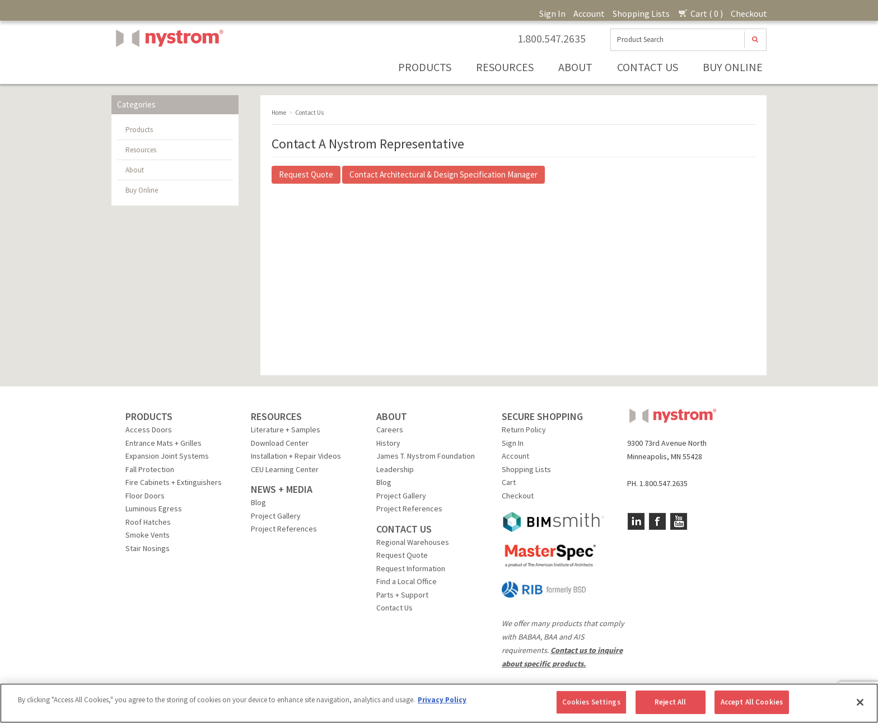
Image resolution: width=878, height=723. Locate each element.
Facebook (657, 521)
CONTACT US (404, 529)
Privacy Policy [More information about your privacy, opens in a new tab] (442, 700)
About (575, 67)
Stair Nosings (147, 548)
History (388, 443)
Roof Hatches (148, 522)
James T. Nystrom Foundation (425, 456)
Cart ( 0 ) (700, 13)
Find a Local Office (406, 581)
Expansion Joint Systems (167, 456)
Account (589, 13)
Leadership (395, 469)
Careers (389, 430)
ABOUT (391, 416)
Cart (509, 482)
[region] (439, 703)
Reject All (670, 702)
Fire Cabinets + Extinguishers (173, 482)
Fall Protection (149, 469)
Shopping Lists (641, 13)
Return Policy (524, 430)
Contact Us (647, 67)
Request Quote (306, 174)
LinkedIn (636, 521)
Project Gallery (276, 516)
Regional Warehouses (412, 542)
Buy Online (733, 67)
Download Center (280, 443)
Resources (505, 67)
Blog (258, 502)
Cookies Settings (591, 702)
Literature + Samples (285, 430)
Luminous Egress (153, 508)
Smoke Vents (147, 535)
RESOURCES (276, 416)
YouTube (679, 521)
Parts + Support (402, 595)
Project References (284, 529)
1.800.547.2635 (551, 38)
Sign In (552, 13)
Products (424, 67)
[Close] (860, 702)
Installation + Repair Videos (296, 456)
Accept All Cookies (752, 702)
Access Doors (148, 430)
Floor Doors (145, 496)
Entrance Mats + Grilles (163, 443)
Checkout (749, 13)
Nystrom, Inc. (167, 66)
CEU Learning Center (285, 469)
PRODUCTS (148, 416)
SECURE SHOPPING (542, 416)
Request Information (410, 568)
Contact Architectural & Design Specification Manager (443, 174)
